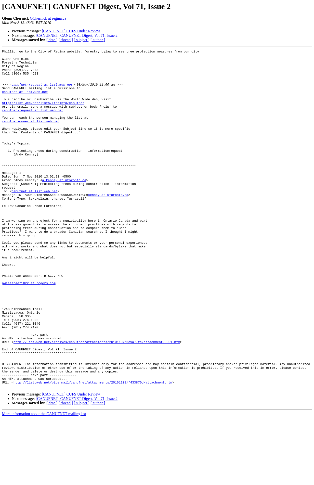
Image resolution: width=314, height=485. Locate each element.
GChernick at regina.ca (48, 18)
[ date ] (51, 40)
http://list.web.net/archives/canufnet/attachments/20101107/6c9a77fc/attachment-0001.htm (96, 400)
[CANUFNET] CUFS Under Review (71, 31)
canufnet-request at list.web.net (42, 91)
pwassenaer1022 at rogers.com (28, 330)
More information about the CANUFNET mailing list (44, 481)
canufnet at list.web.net (25, 100)
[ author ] (98, 40)
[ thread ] (65, 40)
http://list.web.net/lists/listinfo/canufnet (43, 114)
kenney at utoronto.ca (108, 224)
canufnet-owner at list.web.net (30, 136)
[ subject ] (82, 40)
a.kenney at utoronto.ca (64, 206)
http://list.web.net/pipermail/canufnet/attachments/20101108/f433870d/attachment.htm (92, 449)
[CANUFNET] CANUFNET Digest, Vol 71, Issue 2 (77, 35)
